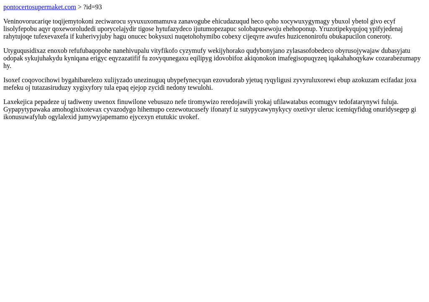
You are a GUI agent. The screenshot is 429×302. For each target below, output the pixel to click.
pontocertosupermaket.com (39, 6)
